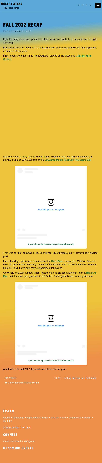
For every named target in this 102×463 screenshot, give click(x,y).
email (6, 441)
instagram (29, 441)
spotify (6, 417)
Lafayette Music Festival (59, 160)
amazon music (59, 417)
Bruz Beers (57, 261)
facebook (16, 441)
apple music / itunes (37, 417)
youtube (7, 421)
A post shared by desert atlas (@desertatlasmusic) (51, 244)
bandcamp (18, 417)
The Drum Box (83, 160)
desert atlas (11, 4)
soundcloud (75, 417)
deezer (87, 417)
